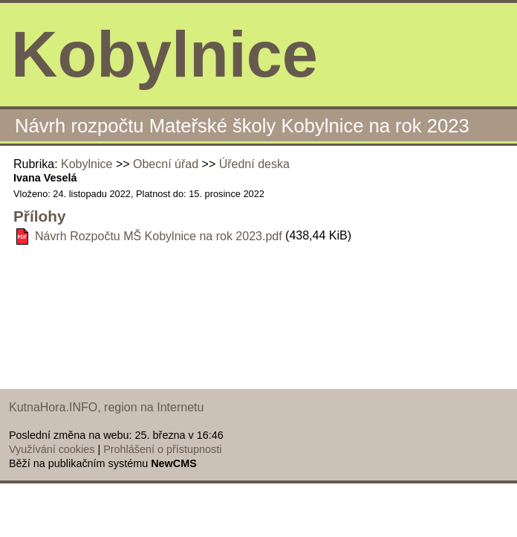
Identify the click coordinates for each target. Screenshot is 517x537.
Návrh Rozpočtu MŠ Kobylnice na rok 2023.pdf (158, 236)
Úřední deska (254, 164)
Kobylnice (86, 164)
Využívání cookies (51, 449)
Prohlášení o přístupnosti (162, 449)
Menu (487, 55)
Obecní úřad (165, 164)
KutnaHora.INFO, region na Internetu (106, 407)
